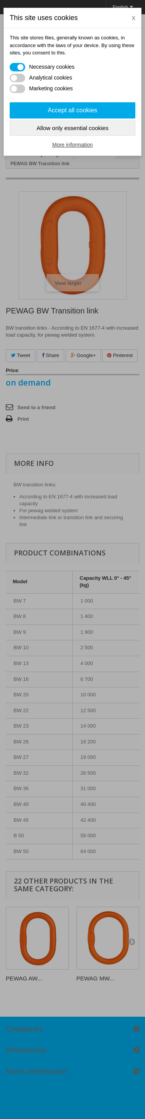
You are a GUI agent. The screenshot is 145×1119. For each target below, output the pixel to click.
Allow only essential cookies (73, 128)
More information (72, 145)
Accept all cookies (72, 110)
